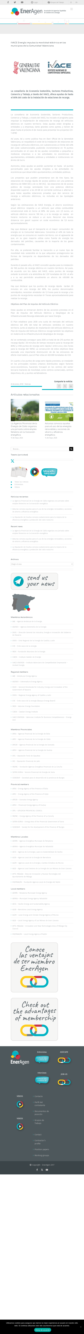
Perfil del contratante (40, 1104)
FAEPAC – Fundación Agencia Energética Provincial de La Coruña (37, 767)
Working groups (42, 1155)
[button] (13, 419)
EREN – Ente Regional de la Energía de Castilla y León (33, 641)
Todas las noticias (21, 482)
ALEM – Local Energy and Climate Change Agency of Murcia (35, 915)
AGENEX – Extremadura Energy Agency (27, 682)
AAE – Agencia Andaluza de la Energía (27, 621)
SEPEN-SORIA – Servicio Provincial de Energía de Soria (33, 772)
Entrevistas (19, 484)
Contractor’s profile (40, 1142)
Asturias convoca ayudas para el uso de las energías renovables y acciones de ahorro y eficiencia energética (58, 429)
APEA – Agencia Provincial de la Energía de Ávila (31, 734)
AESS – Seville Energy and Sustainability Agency (31, 904)
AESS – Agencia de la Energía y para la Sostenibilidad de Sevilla (37, 852)
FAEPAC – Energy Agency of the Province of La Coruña (33, 816)
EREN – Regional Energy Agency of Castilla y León (31, 695)
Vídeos (17, 487)
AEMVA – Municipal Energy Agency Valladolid (29, 898)
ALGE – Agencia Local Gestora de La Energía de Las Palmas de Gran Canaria (41, 868)
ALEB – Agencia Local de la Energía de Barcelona (31, 857)
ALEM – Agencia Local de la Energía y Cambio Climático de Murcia (37, 863)
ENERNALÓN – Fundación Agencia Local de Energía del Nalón (36, 882)
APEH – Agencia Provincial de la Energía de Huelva (32, 750)
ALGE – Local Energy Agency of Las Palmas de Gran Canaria (35, 920)
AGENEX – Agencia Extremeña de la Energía (29, 627)
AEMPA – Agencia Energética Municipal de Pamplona (32, 841)
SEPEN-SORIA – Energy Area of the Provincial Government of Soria (38, 822)
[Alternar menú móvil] (71, 9)
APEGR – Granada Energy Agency (25, 800)
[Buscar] (71, 449)
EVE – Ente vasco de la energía (24, 646)
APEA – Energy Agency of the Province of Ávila (30, 789)
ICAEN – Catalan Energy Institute (25, 712)
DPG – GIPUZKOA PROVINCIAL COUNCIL (27, 811)
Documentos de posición (42, 1113)
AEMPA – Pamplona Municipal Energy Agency (29, 893)
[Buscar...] (40, 449)
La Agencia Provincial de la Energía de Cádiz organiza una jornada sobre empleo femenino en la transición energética (24, 429)
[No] (80, 1326)
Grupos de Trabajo (39, 1122)
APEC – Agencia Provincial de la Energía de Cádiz (31, 739)
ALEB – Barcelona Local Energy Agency (27, 909)
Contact (38, 1134)
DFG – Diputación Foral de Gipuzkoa (26, 756)
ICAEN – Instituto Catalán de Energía (26, 657)
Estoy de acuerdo (43, 1330)
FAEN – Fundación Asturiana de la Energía (28, 652)
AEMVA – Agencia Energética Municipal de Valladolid (32, 846)
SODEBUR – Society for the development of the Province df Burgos (38, 827)
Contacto (39, 1096)
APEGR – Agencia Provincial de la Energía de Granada (33, 745)
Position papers (42, 1149)
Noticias (28, 384)
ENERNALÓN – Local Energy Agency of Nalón (29, 934)
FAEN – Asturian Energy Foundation (26, 706)
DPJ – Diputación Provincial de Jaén (26, 761)
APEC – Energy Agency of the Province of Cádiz (30, 794)
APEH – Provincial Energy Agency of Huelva (29, 805)
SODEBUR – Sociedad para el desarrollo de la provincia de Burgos (38, 778)
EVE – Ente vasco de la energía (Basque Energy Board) (33, 701)
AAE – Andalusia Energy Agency (24, 676)
